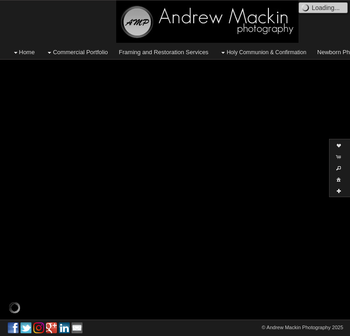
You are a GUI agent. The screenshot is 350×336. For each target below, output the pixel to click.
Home (23, 52)
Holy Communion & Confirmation (262, 52)
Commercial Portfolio (77, 52)
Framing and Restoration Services (164, 52)
